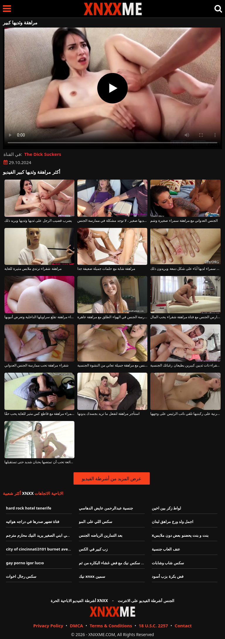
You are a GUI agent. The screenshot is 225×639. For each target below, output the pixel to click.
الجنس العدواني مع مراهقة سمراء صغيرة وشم (184, 220)
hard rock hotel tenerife (28, 508)
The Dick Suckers (42, 154)
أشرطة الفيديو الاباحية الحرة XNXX (79, 600)
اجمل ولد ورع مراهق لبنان (173, 521)
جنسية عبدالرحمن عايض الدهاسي (106, 508)
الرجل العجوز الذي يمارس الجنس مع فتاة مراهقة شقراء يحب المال (185, 317)
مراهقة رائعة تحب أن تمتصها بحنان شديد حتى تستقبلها (39, 462)
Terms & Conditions (111, 625)
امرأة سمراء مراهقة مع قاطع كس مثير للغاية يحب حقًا (39, 413)
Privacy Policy (48, 625)
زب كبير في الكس (93, 549)
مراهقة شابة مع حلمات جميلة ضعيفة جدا (106, 268)
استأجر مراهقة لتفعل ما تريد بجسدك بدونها (108, 413)
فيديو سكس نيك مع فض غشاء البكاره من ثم (114, 562)
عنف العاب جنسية (166, 549)
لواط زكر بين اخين (166, 508)
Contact (183, 625)
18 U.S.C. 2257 (153, 625)
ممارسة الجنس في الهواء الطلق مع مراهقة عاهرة (112, 317)
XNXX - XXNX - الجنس (112, 9)
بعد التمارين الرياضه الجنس (100, 535)
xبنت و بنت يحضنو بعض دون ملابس (180, 535)
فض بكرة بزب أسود (167, 576)
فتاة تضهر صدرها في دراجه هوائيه (32, 521)
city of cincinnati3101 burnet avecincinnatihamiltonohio (59, 549)
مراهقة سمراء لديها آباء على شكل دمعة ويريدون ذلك (185, 268)
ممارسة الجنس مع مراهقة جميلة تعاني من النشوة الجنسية (112, 365)
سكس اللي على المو (95, 521)
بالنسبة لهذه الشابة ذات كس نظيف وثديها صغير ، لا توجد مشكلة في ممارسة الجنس (112, 220)
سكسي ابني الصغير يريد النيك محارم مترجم (40, 535)
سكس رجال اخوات (21, 576)
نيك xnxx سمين (92, 576)
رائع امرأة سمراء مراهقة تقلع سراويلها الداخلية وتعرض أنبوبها (39, 317)
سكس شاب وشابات (168, 562)
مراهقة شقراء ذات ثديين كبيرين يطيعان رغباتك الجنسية (185, 365)
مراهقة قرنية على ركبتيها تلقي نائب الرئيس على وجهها (185, 413)
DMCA (76, 625)
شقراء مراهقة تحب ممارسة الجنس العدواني (36, 365)
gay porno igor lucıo (25, 562)
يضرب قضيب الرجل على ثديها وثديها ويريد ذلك (38, 220)
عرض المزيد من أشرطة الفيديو (112, 478)
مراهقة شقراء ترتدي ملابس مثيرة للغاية (33, 268)
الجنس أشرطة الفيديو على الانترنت (146, 600)
